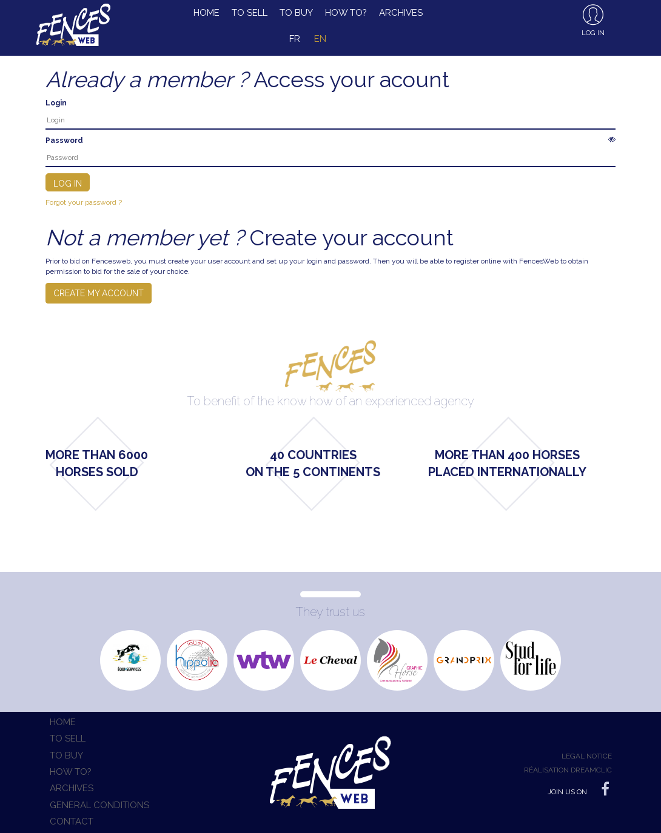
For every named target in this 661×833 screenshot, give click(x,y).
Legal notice (587, 756)
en (320, 38)
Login (56, 103)
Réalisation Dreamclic (568, 770)
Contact (71, 821)
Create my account (98, 293)
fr (294, 38)
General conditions (99, 805)
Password (64, 140)
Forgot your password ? (83, 202)
